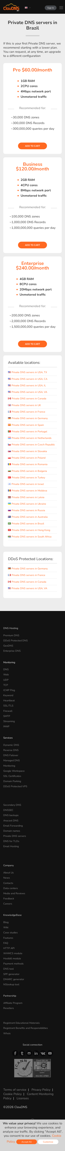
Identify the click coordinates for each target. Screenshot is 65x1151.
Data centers (10, 888)
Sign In (50, 7)
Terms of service (14, 1090)
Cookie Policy (12, 1094)
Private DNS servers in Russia (26, 510)
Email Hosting (11, 846)
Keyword (8, 695)
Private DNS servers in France (26, 411)
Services (8, 737)
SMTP (6, 716)
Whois (7, 1033)
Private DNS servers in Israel (26, 484)
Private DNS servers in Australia (28, 517)
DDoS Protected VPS (15, 786)
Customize (48, 1141)
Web (6, 674)
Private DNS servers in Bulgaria (27, 471)
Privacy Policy (41, 1090)
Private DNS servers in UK (24, 405)
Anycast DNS (10, 820)
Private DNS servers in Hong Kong (29, 530)
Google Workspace (14, 771)
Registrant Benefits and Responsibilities (25, 1028)
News (6, 877)
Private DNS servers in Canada (27, 398)
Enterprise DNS (12, 651)
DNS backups (11, 815)
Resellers (8, 1008)
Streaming (9, 721)
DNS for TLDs (11, 841)
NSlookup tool (11, 984)
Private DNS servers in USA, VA (27, 392)
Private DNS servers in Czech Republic (31, 444)
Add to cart (32, 145)
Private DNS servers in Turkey (26, 477)
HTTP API (9, 948)
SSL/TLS (8, 705)
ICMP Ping (9, 690)
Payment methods (13, 963)
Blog (5, 922)
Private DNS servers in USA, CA (27, 379)
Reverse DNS (11, 750)
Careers (7, 903)
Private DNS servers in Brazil (26, 523)
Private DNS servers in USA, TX (27, 372)
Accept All (26, 1141)
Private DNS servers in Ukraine (27, 504)
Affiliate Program (12, 1003)
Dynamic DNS (11, 745)
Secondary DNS (12, 805)
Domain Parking (12, 781)
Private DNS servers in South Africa (29, 536)
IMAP (6, 726)
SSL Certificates (12, 776)
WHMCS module (12, 953)
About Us (8, 872)
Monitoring (9, 662)
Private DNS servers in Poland (26, 457)
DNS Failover (10, 755)
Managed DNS (11, 760)
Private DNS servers (14, 836)
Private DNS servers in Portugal (27, 431)
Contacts (8, 883)
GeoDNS (8, 645)
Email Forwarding (13, 825)
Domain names (11, 831)
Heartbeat (9, 700)
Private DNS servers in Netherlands (29, 438)
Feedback (8, 898)
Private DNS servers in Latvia (26, 497)
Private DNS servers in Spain (26, 425)
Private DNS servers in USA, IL (27, 385)
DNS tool (8, 968)
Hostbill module (12, 958)
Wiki (5, 927)
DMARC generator (13, 979)
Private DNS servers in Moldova (27, 490)
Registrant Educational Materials (21, 1023)
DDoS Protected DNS (15, 640)
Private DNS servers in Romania (27, 464)
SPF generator (11, 974)
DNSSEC (8, 810)
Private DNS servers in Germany (28, 418)
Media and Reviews (14, 893)
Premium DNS (11, 635)
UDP (5, 680)
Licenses (23, 1098)
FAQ (5, 943)
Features (8, 938)
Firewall (7, 711)
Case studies (10, 932)
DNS (6, 669)
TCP (5, 685)
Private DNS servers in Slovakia (27, 451)
